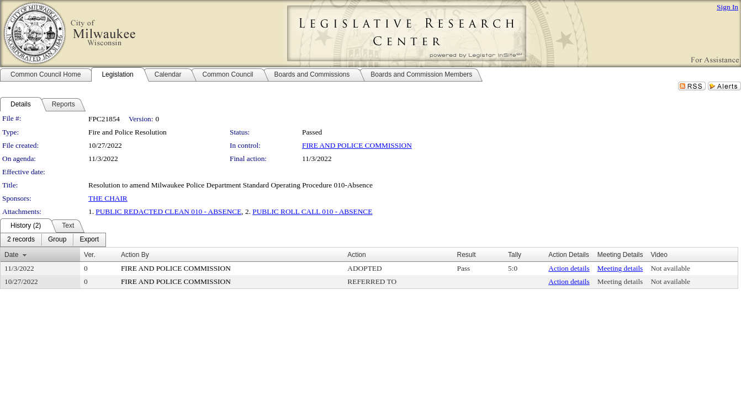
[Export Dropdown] (89, 239)
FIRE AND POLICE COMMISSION (357, 145)
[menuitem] (21, 239)
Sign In (727, 7)
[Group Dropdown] (57, 239)
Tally (514, 255)
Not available (670, 268)
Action (356, 255)
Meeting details (620, 268)
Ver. (90, 255)
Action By (135, 255)
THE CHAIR (108, 198)
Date (11, 255)
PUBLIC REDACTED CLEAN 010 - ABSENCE (168, 211)
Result (466, 255)
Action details (568, 268)
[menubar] (53, 240)
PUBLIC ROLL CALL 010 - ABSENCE (312, 211)
